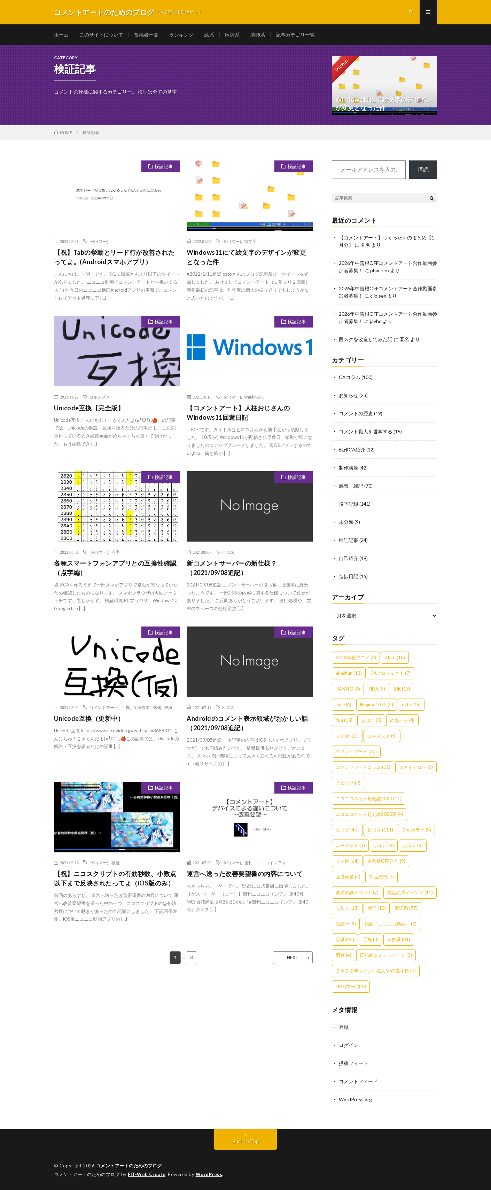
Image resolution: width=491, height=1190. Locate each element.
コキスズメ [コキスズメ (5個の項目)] (382, 736)
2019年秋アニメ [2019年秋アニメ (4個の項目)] (356, 657)
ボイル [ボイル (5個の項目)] (384, 845)
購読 (423, 169)
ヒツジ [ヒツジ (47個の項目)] (347, 830)
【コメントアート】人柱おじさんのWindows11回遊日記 (238, 412)
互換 (126, 707)
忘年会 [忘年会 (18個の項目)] (347, 908)
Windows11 (254, 397)
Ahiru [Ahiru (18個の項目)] (395, 657)
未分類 (346, 522)
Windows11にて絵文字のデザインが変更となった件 (246, 257)
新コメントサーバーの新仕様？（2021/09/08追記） (232, 567)
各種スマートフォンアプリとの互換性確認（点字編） (115, 567)
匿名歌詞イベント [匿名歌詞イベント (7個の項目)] (357, 892)
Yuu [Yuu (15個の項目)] (344, 720)
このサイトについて (101, 35)
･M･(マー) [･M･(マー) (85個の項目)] (351, 986)
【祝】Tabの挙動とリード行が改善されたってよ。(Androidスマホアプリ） (114, 257)
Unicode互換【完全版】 (89, 408)
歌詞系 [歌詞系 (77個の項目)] (406, 908)
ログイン (348, 1045)
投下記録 (348, 504)
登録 (344, 1027)
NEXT (292, 957)
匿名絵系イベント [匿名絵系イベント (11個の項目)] (410, 892)
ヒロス (228, 552)
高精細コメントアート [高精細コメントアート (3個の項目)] (386, 955)
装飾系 (257, 35)
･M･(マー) (98, 241)
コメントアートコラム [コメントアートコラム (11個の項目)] (363, 767)
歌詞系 (232, 35)
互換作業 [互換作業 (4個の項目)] (348, 877)
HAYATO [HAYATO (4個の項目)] (348, 689)
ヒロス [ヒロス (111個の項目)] (380, 830)
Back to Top (246, 1141)
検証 (168, 707)
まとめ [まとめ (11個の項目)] (347, 736)
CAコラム (349, 377)
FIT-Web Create (146, 1174)
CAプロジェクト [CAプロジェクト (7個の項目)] (391, 673)
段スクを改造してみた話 (365, 339)
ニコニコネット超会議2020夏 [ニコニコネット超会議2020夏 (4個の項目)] (369, 814)
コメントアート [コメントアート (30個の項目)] (356, 751)
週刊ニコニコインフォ (265, 862)
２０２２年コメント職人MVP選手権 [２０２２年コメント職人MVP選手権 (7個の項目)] (376, 971)
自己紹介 (348, 558)
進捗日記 (348, 576)
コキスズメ (99, 397)
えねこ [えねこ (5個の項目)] (371, 720)
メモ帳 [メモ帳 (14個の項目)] (347, 861)
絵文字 (250, 241)
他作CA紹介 (352, 449)
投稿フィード (353, 1063)
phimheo (379, 270)
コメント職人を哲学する (365, 431)
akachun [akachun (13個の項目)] (349, 673)
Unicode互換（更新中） (89, 718)
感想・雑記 (351, 486)
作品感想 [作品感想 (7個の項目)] (381, 877)
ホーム (61, 35)
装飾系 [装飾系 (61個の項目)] (398, 939)
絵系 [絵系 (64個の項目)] (345, 939)
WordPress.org (355, 1099)
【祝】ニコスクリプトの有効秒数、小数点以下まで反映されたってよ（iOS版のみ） (115, 878)
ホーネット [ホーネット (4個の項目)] (350, 845)
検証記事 (164, 166)
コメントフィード (358, 1081)
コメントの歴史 (356, 413)
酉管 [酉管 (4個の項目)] (343, 955)
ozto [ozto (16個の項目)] (411, 704)
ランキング (181, 35)
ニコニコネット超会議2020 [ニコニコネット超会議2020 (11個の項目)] (369, 798)
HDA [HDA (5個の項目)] (377, 689)
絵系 (209, 35)
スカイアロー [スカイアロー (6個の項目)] (416, 767)
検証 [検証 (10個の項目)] (376, 908)
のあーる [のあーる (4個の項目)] (402, 720)
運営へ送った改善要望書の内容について (245, 873)
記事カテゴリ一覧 (295, 35)
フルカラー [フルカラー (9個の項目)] (416, 830)
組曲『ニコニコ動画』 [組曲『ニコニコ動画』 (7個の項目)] (390, 924)
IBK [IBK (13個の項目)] (402, 689)
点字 (115, 552)
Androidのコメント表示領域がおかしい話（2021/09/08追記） (247, 723)
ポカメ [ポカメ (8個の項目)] (413, 845)
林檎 (157, 707)
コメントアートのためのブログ (129, 1165)
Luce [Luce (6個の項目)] (343, 704)
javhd (376, 321)
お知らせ (348, 395)
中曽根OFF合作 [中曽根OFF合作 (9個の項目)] (386, 861)
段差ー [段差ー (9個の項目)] (346, 924)
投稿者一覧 (146, 35)
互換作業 (141, 707)
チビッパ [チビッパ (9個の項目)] (348, 783)
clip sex (378, 296)
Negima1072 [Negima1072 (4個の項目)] (376, 704)
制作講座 (348, 468)
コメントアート (103, 707)
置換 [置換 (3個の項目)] (371, 939)
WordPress (209, 1174)
